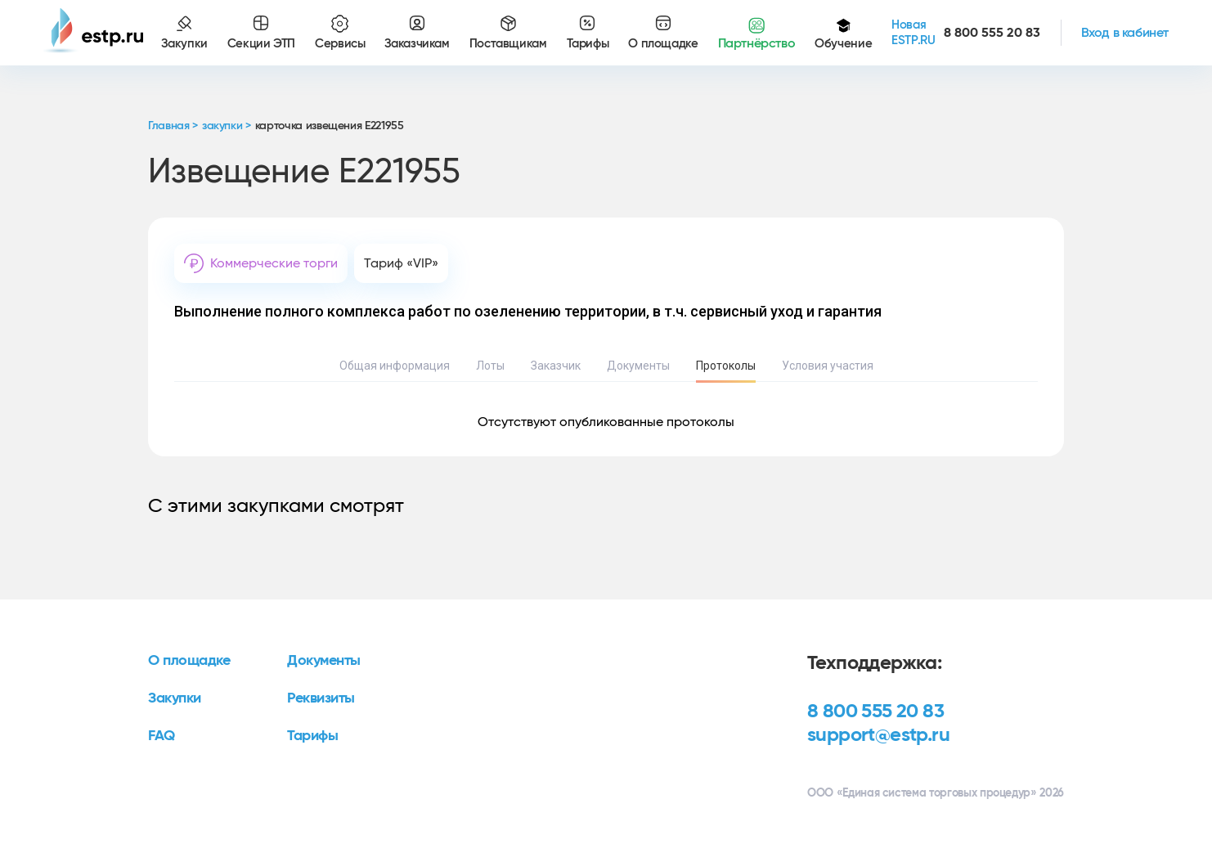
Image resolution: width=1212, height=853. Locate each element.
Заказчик (556, 365)
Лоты (490, 365)
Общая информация (394, 365)
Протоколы (726, 365)
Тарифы (312, 736)
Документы (638, 365)
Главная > (173, 126)
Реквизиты (321, 698)
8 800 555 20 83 (875, 711)
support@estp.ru (878, 735)
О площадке (189, 660)
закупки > (226, 126)
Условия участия (827, 365)
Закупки (174, 698)
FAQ (161, 736)
